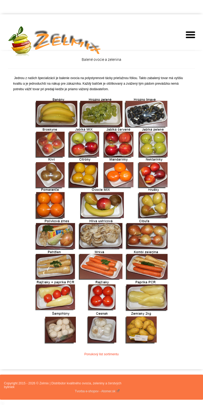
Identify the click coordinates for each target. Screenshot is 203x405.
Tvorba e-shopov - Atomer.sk (97, 391)
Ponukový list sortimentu (101, 354)
